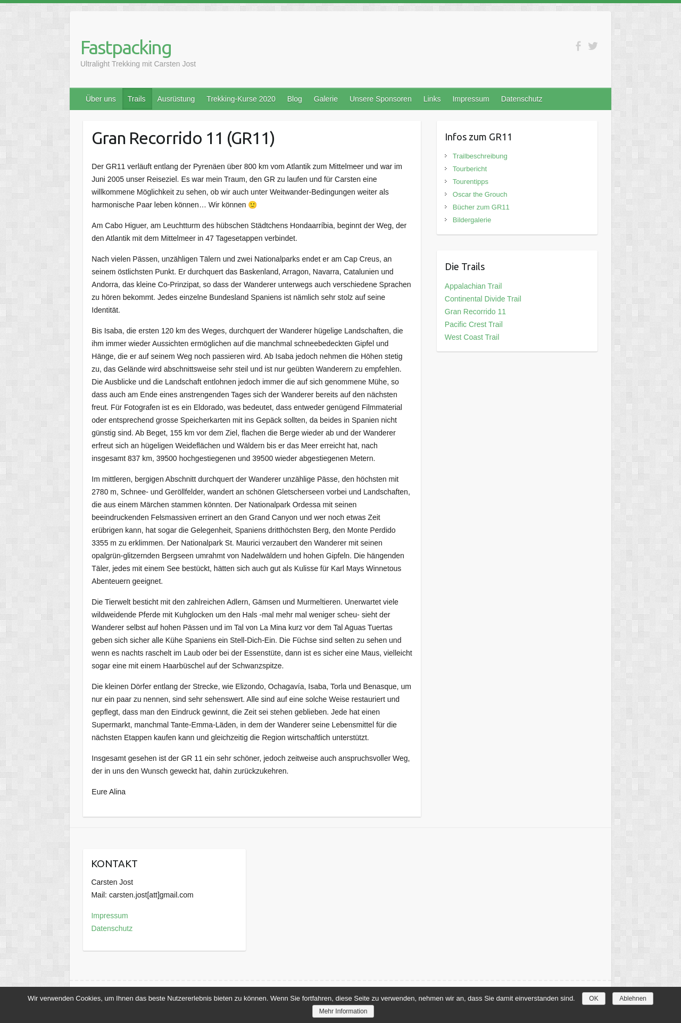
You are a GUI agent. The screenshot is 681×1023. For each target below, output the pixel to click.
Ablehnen (632, 998)
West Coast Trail (472, 337)
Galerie (326, 99)
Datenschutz (522, 99)
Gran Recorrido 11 (475, 311)
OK (593, 998)
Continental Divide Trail (483, 299)
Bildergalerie (472, 220)
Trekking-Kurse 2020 (240, 99)
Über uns (101, 99)
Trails (137, 99)
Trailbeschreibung (480, 156)
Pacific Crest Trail (474, 324)
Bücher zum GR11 (481, 207)
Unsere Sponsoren (381, 99)
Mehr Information (343, 1011)
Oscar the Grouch (480, 194)
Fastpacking (125, 47)
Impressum (470, 99)
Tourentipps (470, 182)
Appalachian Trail (473, 286)
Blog (294, 99)
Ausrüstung (176, 99)
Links (432, 99)
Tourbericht (470, 169)
